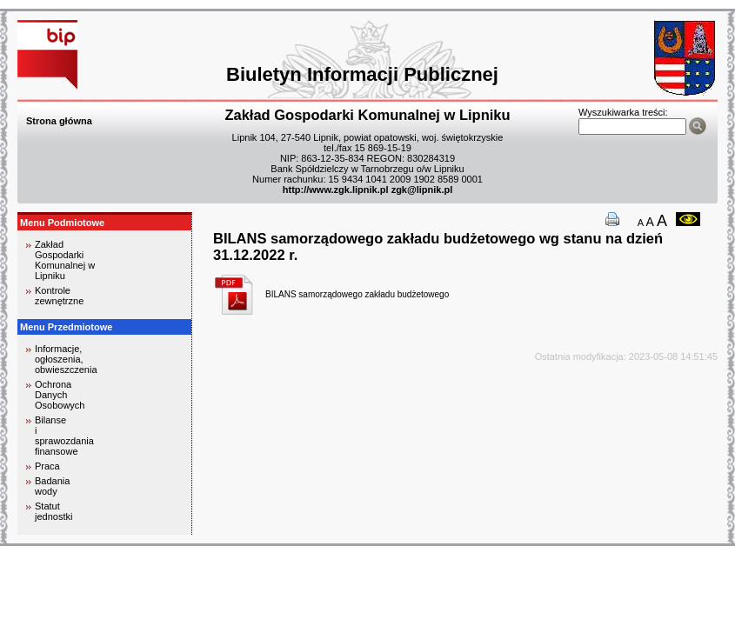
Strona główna (59, 121)
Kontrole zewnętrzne (59, 295)
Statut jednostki (53, 511)
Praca (47, 466)
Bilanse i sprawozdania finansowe (64, 435)
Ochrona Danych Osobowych (59, 394)
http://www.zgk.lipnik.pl (336, 189)
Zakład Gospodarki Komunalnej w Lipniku (65, 260)
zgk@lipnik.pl (422, 189)
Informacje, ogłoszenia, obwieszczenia (66, 359)
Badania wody (52, 486)
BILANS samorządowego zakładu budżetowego (357, 294)
